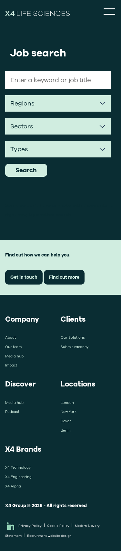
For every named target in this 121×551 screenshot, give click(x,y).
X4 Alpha (13, 486)
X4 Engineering (18, 477)
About (10, 337)
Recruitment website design (49, 535)
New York (68, 412)
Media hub (14, 356)
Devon (66, 421)
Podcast (12, 412)
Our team (13, 347)
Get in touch (23, 277)
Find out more (64, 277)
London (67, 403)
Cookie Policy (58, 525)
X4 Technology (18, 467)
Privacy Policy (30, 525)
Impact (11, 365)
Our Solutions (73, 337)
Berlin (66, 430)
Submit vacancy (74, 347)
